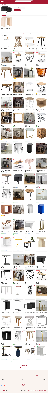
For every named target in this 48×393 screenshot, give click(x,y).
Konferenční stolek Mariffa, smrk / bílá (5, 327)
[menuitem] (2, 3)
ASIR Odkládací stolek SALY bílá (16, 109)
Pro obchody (23, 384)
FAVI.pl (28, 390)
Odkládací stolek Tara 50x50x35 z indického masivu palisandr (8, 216)
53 (11, 128)
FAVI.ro (30, 390)
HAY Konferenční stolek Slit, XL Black (40, 266)
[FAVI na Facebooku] (1, 385)
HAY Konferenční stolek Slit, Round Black (17, 185)
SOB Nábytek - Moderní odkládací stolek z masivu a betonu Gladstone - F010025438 (22, 327)
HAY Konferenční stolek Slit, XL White (29, 231)
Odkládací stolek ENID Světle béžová (5, 28)
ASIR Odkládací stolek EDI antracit (28, 185)
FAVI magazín (23, 383)
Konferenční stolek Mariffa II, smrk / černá (41, 94)
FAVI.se (38, 390)
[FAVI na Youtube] (4, 385)
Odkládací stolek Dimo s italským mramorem (18, 266)
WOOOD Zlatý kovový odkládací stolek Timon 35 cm (18, 48)
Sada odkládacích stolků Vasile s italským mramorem (42, 185)
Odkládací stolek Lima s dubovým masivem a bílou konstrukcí (8, 155)
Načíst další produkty (23, 365)
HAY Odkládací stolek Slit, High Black (5, 312)
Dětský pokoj (37, 375)
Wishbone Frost (3, 266)
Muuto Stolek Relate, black (16, 312)
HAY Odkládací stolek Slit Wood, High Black (29, 155)
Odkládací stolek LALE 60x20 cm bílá (5, 109)
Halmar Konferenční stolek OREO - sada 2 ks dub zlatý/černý (19, 170)
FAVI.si (46, 390)
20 (11, 204)
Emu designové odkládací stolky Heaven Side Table (30, 327)
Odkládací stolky (7, 4)
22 (11, 113)
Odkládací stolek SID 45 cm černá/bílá (29, 94)
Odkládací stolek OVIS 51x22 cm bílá (29, 266)
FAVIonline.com (3, 390)
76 (34, 113)
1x (4, 215)
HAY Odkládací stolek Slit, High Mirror (29, 216)
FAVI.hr (34, 390)
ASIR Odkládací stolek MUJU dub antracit (40, 170)
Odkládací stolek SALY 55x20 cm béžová (40, 155)
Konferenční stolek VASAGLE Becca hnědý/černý (6, 94)
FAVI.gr (44, 390)
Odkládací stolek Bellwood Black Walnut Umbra (18, 231)
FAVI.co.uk (40, 390)
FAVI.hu (32, 390)
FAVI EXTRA (23, 385)
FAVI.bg (42, 390)
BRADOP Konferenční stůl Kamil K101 (40, 109)
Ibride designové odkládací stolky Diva (29, 170)
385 (34, 52)
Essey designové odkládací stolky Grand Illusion (18, 155)
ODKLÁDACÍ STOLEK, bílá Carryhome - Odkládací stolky (7, 48)
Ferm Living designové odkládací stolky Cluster (30, 312)
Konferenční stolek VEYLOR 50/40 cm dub (6, 231)
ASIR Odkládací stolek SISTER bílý (17, 216)
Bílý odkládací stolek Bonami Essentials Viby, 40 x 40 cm (31, 48)
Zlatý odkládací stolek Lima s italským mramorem (41, 231)
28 (11, 189)
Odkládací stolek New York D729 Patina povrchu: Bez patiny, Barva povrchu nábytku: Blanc (11, 185)
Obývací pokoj (3, 4)
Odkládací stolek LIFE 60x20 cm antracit (17, 94)
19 (34, 67)
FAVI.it (36, 390)
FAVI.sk (26, 390)
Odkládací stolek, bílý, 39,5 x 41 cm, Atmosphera (30, 109)
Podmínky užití (23, 386)
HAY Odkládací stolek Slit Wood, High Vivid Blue (41, 216)
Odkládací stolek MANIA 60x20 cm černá (5, 170)
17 (11, 52)
